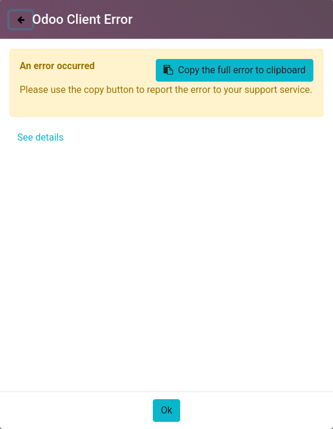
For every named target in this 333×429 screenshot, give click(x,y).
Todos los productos (52, 123)
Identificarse (291, 15)
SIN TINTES (133, 123)
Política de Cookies (114, 366)
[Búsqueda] (311, 100)
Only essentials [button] (242, 401)
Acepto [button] (294, 401)
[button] (32, 255)
